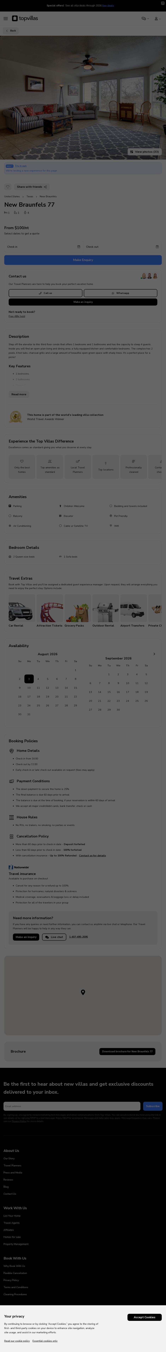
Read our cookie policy (17, 1341)
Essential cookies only (45, 1341)
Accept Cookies (144, 1317)
